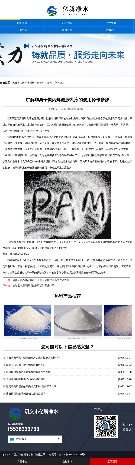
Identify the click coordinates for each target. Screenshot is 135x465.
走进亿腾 (67, 22)
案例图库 (67, 30)
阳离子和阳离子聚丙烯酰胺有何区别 (26, 364)
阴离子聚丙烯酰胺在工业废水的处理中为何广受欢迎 (40, 280)
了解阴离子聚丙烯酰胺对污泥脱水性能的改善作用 (33, 357)
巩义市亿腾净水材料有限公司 (28, 82)
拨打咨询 (67, 461)
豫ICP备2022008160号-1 (72, 454)
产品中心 (111, 22)
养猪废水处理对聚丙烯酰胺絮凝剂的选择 (28, 372)
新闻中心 (22, 30)
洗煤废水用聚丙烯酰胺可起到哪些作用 (33, 285)
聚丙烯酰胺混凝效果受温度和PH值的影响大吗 (31, 386)
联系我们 (111, 30)
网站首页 (22, 22)
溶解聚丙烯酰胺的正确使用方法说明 (26, 393)
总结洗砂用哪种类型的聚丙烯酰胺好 (26, 379)
